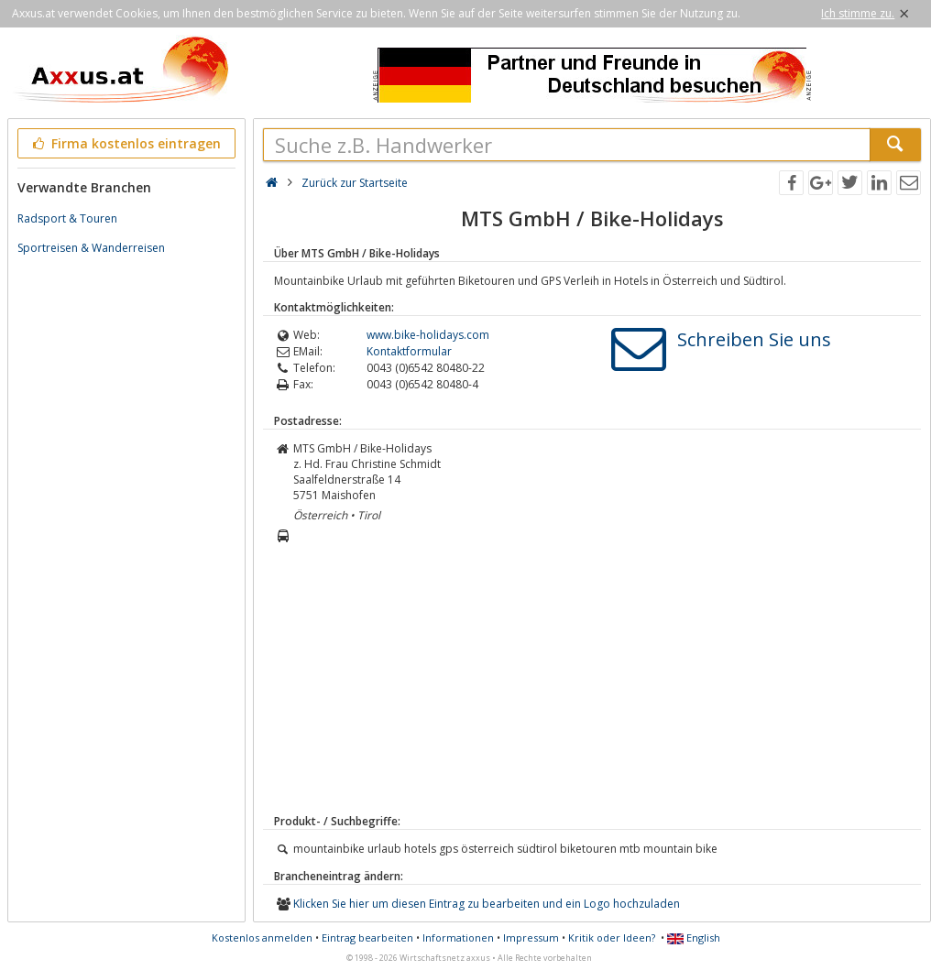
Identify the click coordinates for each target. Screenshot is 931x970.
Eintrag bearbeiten (367, 937)
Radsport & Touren (67, 218)
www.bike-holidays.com (428, 335)
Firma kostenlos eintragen (125, 143)
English (693, 937)
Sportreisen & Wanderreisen (91, 248)
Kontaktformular (409, 351)
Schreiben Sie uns (754, 339)
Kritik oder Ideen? (611, 937)
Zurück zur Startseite (354, 183)
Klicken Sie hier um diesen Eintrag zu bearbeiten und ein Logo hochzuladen (486, 903)
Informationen (458, 937)
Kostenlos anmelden (262, 937)
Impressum (531, 937)
